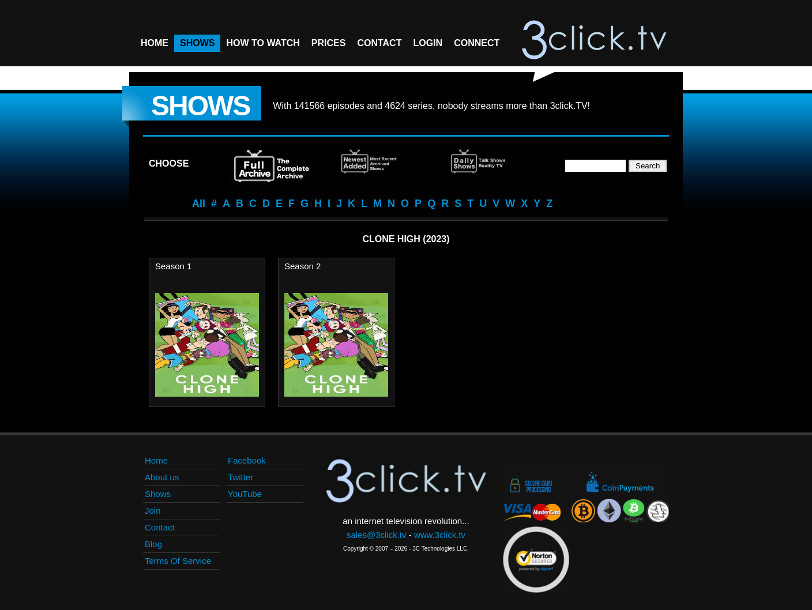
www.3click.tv (439, 535)
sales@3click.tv (377, 535)
